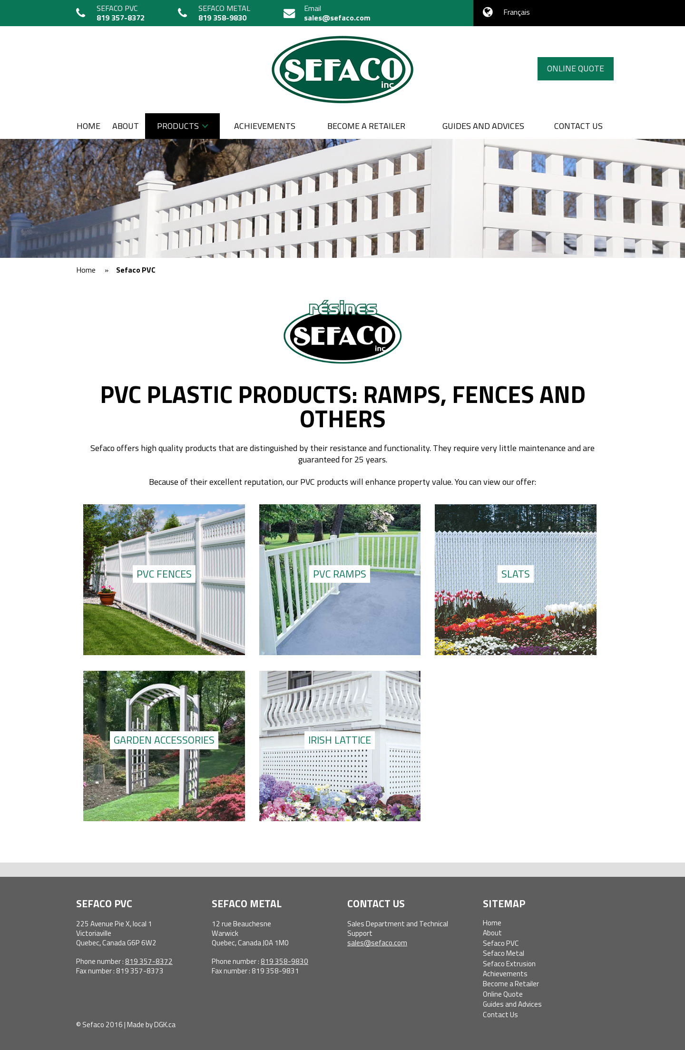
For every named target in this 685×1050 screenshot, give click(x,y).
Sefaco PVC (501, 943)
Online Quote (575, 68)
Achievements (264, 125)
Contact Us (500, 1014)
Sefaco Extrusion (509, 963)
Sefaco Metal (503, 953)
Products (178, 125)
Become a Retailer (366, 125)
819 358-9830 (222, 17)
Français (516, 12)
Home (88, 125)
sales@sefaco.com (337, 17)
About (125, 125)
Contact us (578, 125)
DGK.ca (165, 1024)
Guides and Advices (483, 125)
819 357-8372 (121, 17)
